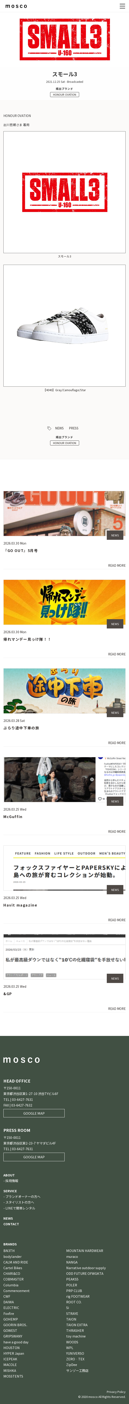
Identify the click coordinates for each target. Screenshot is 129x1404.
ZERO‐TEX (75, 1358)
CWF (6, 1296)
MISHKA (9, 1370)
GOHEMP (10, 1319)
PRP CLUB (74, 1290)
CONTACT (11, 1223)
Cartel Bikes (12, 1267)
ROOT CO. (74, 1301)
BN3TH (9, 1250)
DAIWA (8, 1301)
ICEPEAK (10, 1358)
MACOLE (10, 1364)
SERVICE (10, 1190)
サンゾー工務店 (77, 1370)
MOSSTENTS (13, 1376)
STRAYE (72, 1313)
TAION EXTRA (77, 1324)
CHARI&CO (11, 1273)
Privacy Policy (116, 1392)
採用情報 (11, 1180)
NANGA (72, 1262)
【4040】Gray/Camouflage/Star (64, 390)
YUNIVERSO (75, 1353)
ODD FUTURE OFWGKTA (84, 1273)
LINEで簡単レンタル (20, 1208)
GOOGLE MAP (34, 1113)
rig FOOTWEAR (78, 1296)
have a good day (16, 1342)
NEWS (59, 428)
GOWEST (10, 1330)
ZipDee (71, 1364)
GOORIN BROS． (16, 1324)
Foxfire (8, 1313)
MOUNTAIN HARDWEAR (84, 1250)
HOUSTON (11, 1347)
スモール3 (64, 256)
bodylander (12, 1256)
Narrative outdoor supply (86, 1267)
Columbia (10, 1285)
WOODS (72, 1342)
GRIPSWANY (12, 1336)
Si (67, 1307)
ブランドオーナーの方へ (22, 1196)
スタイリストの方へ (19, 1202)
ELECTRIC (11, 1307)
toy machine (76, 1336)
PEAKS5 (72, 1279)
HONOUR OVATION (64, 94)
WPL (69, 1347)
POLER (71, 1285)
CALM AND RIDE (15, 1262)
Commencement (16, 1290)
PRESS (73, 428)
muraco (72, 1256)
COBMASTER (13, 1279)
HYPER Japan (13, 1353)
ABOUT (9, 1175)
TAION (71, 1319)
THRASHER (75, 1330)
